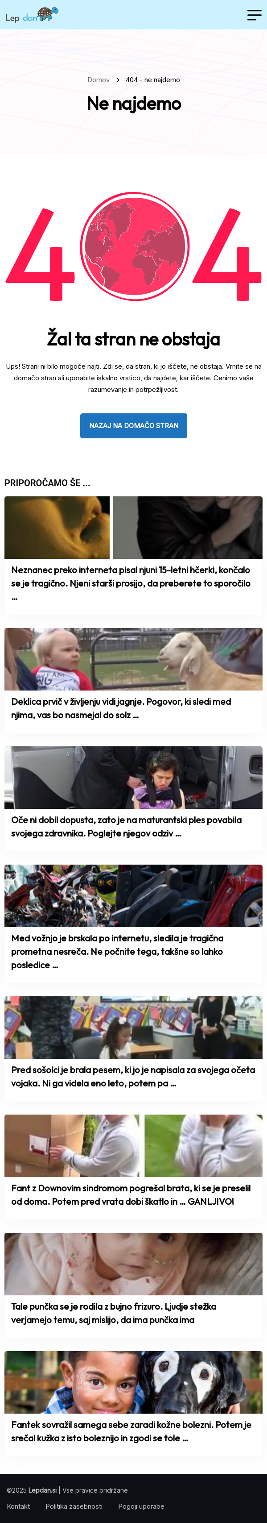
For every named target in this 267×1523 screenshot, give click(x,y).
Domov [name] (100, 79)
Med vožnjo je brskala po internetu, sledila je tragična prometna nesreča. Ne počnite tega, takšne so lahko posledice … (117, 951)
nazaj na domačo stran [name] (133, 425)
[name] (32, 15)
